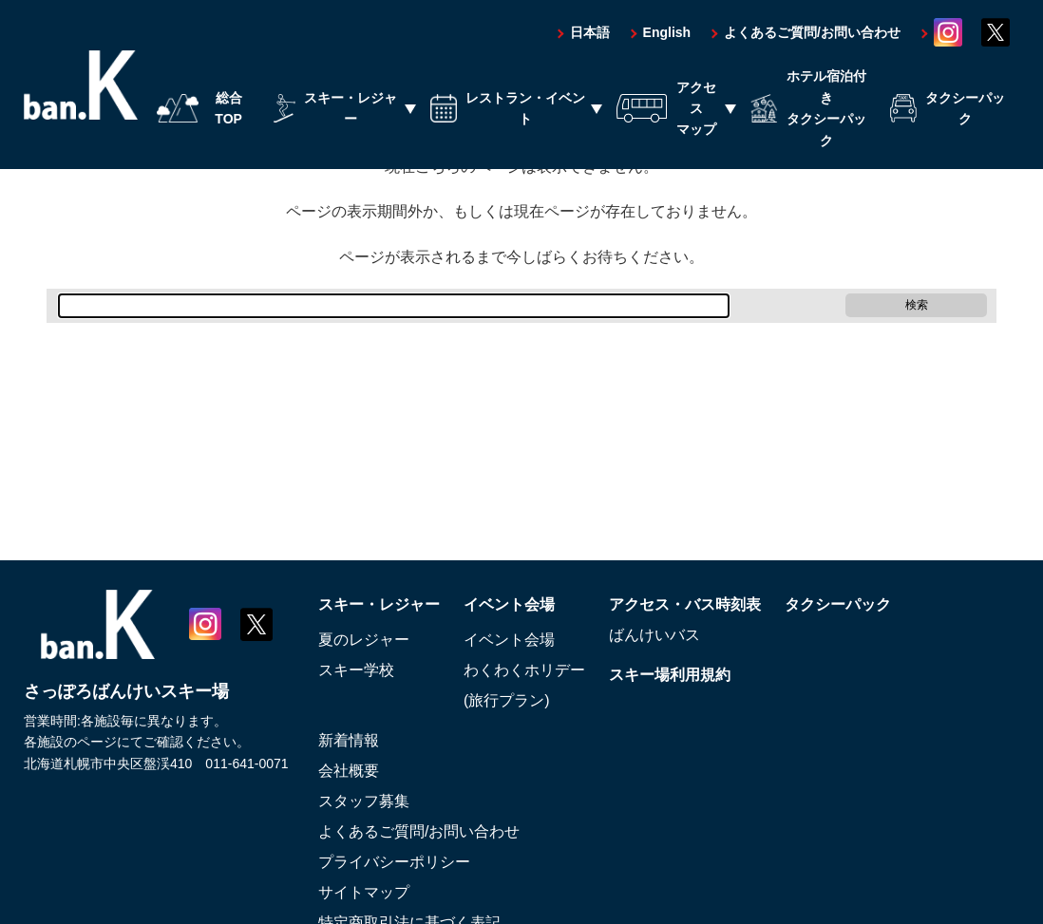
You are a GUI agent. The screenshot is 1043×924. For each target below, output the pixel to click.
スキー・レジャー (336, 109)
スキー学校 (356, 670)
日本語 (590, 33)
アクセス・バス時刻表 (685, 604)
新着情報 (348, 740)
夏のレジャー (363, 640)
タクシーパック (947, 109)
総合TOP (199, 109)
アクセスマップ (666, 109)
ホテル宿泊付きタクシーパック (808, 108)
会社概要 (348, 771)
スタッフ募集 (363, 801)
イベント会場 (509, 604)
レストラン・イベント (507, 109)
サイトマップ (363, 892)
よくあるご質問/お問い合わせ (812, 33)
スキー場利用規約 (669, 675)
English (667, 33)
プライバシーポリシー (394, 862)
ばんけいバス (654, 635)
